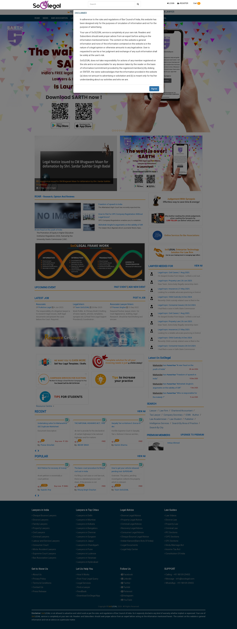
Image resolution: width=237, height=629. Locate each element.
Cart (195, 3)
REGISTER (182, 3)
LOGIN (170, 3)
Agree (154, 89)
